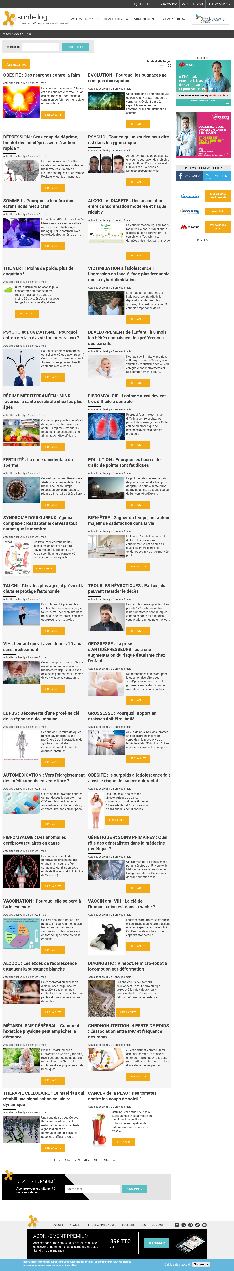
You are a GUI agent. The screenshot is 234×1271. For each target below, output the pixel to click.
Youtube (204, 1224)
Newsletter (78, 1225)
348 (67, 1159)
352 (106, 1159)
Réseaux (166, 19)
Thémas (198, 3)
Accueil (7, 33)
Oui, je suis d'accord (177, 1264)
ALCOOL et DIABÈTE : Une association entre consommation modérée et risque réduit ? (127, 206)
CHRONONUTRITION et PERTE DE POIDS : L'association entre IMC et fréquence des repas (128, 1031)
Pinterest (190, 1224)
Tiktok (197, 1224)
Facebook (177, 1224)
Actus (76, 19)
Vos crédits (218, 211)
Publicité (128, 1225)
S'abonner (134, 1189)
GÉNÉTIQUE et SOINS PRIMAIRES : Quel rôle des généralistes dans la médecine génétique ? (127, 843)
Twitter (183, 1224)
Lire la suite (53, 114)
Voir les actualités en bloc (169, 66)
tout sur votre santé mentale (218, 195)
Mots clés (13, 47)
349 (77, 1159)
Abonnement (145, 19)
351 (96, 1159)
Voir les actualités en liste (161, 66)
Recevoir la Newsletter (203, 168)
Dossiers (92, 19)
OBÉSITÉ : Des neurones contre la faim (41, 75)
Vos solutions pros (218, 227)
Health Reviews (117, 19)
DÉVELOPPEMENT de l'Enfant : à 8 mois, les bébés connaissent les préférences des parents (128, 338)
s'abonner (157, 1243)
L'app (185, 3)
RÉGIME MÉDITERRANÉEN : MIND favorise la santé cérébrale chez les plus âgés (42, 401)
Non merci (201, 1264)
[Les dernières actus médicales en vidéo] (203, 287)
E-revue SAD (169, 3)
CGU (143, 1225)
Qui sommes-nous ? (104, 1225)
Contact (157, 1225)
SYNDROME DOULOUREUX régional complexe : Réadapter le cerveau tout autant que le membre (40, 523)
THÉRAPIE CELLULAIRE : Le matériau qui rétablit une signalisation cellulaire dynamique (43, 1099)
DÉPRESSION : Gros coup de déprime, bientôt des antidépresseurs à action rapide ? (40, 142)
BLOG (181, 19)
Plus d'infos (72, 1265)
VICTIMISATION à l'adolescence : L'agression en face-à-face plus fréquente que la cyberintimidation (129, 274)
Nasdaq (199, 16)
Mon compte (221, 3)
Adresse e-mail (75, 1183)
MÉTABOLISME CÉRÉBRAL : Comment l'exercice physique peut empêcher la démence (41, 1031)
